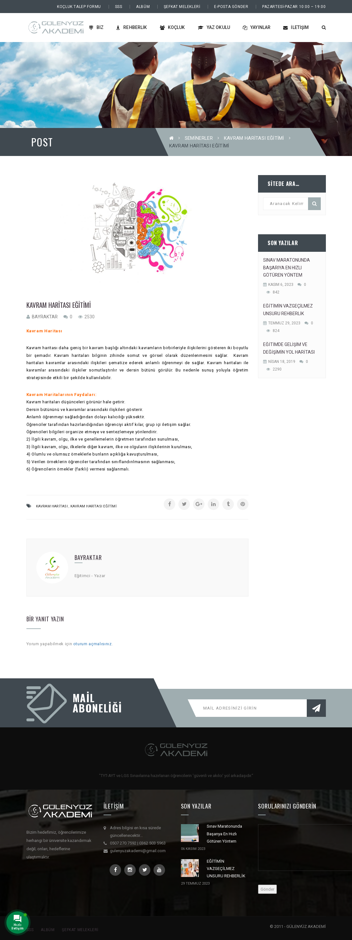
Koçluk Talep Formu (79, 6)
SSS (118, 6)
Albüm (143, 6)
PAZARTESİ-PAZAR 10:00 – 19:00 (294, 6)
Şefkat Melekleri (182, 6)
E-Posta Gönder (231, 6)
